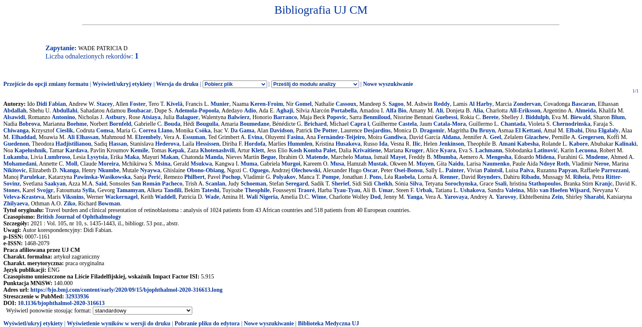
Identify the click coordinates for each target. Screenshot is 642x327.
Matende (317, 157)
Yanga (414, 197)
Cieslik (64, 130)
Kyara (448, 150)
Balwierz (239, 117)
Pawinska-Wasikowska (102, 177)
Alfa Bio (396, 110)
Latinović (546, 150)
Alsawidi (14, 117)
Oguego (259, 170)
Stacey (105, 104)
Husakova (347, 144)
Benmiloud (376, 117)
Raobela (404, 177)
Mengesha (498, 157)
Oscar (370, 170)
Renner (449, 177)
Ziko (69, 203)
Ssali (500, 184)
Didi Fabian (51, 104)
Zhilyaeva (15, 203)
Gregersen (591, 137)
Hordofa (254, 144)
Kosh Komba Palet (312, 150)
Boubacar (139, 110)
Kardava (76, 150)
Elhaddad (23, 137)
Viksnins (73, 197)
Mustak (377, 164)
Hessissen (207, 144)
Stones (11, 190)
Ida (383, 144)
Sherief (341, 184)
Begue (268, 157)
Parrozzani (615, 170)
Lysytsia (97, 157)
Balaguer (187, 117)
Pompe (330, 177)
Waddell (165, 197)
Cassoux (346, 104)
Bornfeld (120, 124)
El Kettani (528, 130)
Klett (257, 150)
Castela (407, 124)
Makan (169, 157)
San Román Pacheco (156, 184)
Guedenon (16, 144)
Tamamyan (130, 190)
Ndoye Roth (554, 164)
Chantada (513, 124)
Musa (337, 164)
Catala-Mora (450, 124)
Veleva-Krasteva (23, 197)
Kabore (578, 144)
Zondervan (526, 104)
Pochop (231, 177)
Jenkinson (451, 144)
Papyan (567, 170)
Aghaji (284, 110)
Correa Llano (156, 130)
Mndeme (597, 157)
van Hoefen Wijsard (565, 190)
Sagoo (396, 104)
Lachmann (488, 150)
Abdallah (14, 110)
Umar (386, 190)
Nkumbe (108, 170)
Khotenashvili (217, 150)
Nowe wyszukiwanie (388, 84)
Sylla (88, 190)
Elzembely (148, 137)
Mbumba (445, 157)
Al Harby (480, 104)
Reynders (489, 177)
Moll (71, 164)
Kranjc (603, 184)
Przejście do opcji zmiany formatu (46, 84)
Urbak (424, 190)
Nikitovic (14, 170)
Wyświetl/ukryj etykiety (122, 84)
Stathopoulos (544, 184)
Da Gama (242, 130)
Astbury (115, 117)
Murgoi (291, 164)
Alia (478, 110)
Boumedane (254, 124)
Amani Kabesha (519, 144)
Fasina (295, 137)
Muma (248, 164)
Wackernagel (121, 197)
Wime (318, 197)
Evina (255, 137)
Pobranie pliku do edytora (207, 323)
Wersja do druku (177, 84)
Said (100, 184)
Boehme (77, 124)
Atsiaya (151, 117)
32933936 (77, 296)
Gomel (303, 104)
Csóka (203, 130)
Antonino (63, 117)
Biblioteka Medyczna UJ (328, 323)
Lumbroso (57, 157)
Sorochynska (461, 184)
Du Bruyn (482, 130)
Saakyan (54, 184)
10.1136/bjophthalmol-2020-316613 (61, 303)
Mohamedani (19, 164)
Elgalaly (608, 130)
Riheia (581, 177)
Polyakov (284, 177)
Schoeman (253, 184)
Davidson (281, 130)
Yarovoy (506, 197)
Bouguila (207, 124)
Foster (138, 104)
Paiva (526, 170)
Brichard (315, 124)
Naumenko (495, 164)
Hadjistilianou (73, 144)
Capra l (359, 124)
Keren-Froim (266, 104)
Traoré (306, 190)
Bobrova (29, 124)
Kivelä (174, 104)
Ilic (416, 144)
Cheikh (383, 184)
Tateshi (210, 190)
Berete (490, 117)
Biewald (580, 117)
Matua (362, 157)
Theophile (257, 190)
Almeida (585, 110)
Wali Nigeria (262, 197)
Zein (557, 197)
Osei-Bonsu (408, 170)
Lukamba (15, 157)
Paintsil (492, 170)
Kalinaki (625, 144)
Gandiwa (395, 137)
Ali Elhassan (83, 137)
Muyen (425, 164)
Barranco (285, 117)
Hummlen (300, 144)
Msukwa (201, 164)
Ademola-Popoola (197, 110)
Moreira (108, 164)
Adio (250, 110)
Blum (618, 117)
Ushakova (472, 190)
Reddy (442, 104)
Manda (214, 157)
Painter (455, 170)
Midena (545, 157)
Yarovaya (456, 197)
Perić (154, 177)
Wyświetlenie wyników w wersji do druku (119, 323)
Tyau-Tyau (346, 190)
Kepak (176, 150)
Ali (439, 110)
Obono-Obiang (205, 170)
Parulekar (32, 177)
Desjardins (377, 130)
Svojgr (45, 190)
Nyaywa (150, 170)
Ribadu (530, 177)
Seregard (296, 184)
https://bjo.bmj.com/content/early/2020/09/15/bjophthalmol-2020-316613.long (126, 290)
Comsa (104, 130)
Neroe (601, 164)
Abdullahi (64, 110)
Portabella (344, 110)
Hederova (167, 144)
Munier (220, 104)
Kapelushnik (30, 150)
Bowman (109, 203)
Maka (131, 157)
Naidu (456, 164)
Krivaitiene (367, 150)
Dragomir (432, 130)
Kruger (414, 150)
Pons (375, 177)
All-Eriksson (524, 110)
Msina (162, 164)
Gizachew (537, 137)
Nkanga (69, 170)
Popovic (336, 117)
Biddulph (537, 117)
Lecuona (586, 150)
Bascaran (583, 104)
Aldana (451, 137)
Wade (212, 197)
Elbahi (574, 130)
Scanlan (215, 184)
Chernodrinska (571, 124)
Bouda (172, 124)
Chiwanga (16, 130)
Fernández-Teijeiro (341, 137)
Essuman (194, 137)
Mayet (398, 157)
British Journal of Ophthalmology (79, 217)
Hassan (118, 144)
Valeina (514, 190)
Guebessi (446, 117)
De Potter (325, 130)
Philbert (194, 177)
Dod (375, 197)
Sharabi (594, 197)
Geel (495, 137)
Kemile (139, 150)
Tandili (172, 190)
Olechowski (305, 170)
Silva (416, 184)
